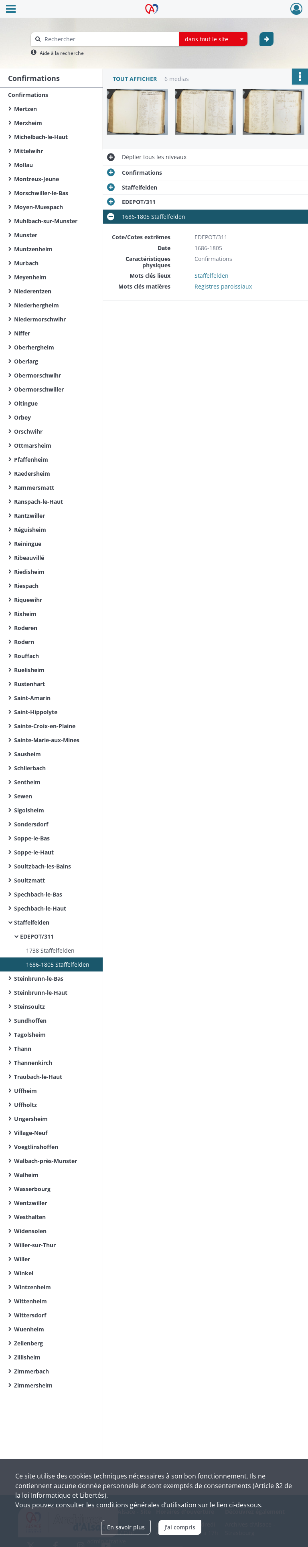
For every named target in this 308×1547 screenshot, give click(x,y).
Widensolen (30, 1231)
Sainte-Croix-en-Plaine (44, 726)
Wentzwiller (30, 1203)
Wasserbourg (32, 1189)
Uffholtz (25, 1105)
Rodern (24, 642)
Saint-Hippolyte (35, 712)
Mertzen (25, 109)
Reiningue (27, 543)
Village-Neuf (30, 1133)
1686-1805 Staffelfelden (57, 964)
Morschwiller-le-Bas (41, 193)
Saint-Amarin (32, 698)
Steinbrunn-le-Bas (38, 978)
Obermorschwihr (37, 375)
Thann (22, 1048)
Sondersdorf (31, 824)
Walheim (26, 1175)
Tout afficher (135, 79)
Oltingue (26, 403)
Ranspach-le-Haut (38, 501)
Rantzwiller (29, 515)
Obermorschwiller (39, 389)
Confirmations (28, 95)
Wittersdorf (30, 1315)
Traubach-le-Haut (38, 1076)
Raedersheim (32, 473)
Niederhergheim (36, 305)
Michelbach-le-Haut (41, 137)
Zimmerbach (31, 1371)
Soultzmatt (29, 880)
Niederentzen (32, 291)
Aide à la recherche (62, 53)
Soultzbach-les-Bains (42, 866)
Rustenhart (29, 684)
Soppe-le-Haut (34, 852)
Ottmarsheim (32, 445)
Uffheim (25, 1091)
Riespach (26, 586)
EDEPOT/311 (37, 936)
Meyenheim (30, 277)
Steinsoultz (29, 1006)
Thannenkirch (33, 1062)
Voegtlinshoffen (36, 1147)
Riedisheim (29, 572)
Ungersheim (31, 1119)
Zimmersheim (33, 1385)
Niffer (22, 333)
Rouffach (26, 656)
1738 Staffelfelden (50, 950)
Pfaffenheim (31, 459)
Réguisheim (30, 529)
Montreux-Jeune (36, 179)
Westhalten (30, 1217)
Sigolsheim (29, 810)
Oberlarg (26, 361)
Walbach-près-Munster (45, 1161)
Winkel (23, 1273)
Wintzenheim (32, 1287)
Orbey (22, 417)
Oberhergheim (34, 347)
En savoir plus (126, 1527)
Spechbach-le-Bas (38, 894)
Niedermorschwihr (40, 319)
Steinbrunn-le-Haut (40, 992)
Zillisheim (27, 1357)
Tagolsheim (30, 1034)
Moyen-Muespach (38, 207)
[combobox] (213, 39)
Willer (22, 1259)
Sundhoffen (30, 1020)
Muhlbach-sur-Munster (45, 221)
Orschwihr (28, 431)
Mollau (23, 165)
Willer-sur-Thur (35, 1245)
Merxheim (28, 123)
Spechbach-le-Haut (40, 908)
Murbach (26, 263)
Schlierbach (30, 768)
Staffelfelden (31, 922)
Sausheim (27, 754)
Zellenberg (28, 1343)
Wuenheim (29, 1329)
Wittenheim (30, 1301)
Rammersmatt (34, 487)
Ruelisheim (29, 670)
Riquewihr (28, 600)
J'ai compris (179, 1527)
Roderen (25, 628)
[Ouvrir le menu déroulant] (11, 9)
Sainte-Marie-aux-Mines (46, 740)
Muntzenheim (33, 249)
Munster (25, 235)
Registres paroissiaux (223, 286)
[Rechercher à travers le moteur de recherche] (109, 39)
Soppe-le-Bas (32, 838)
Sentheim (27, 782)
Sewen (23, 796)
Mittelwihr (28, 151)
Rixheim (25, 614)
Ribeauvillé (29, 557)
